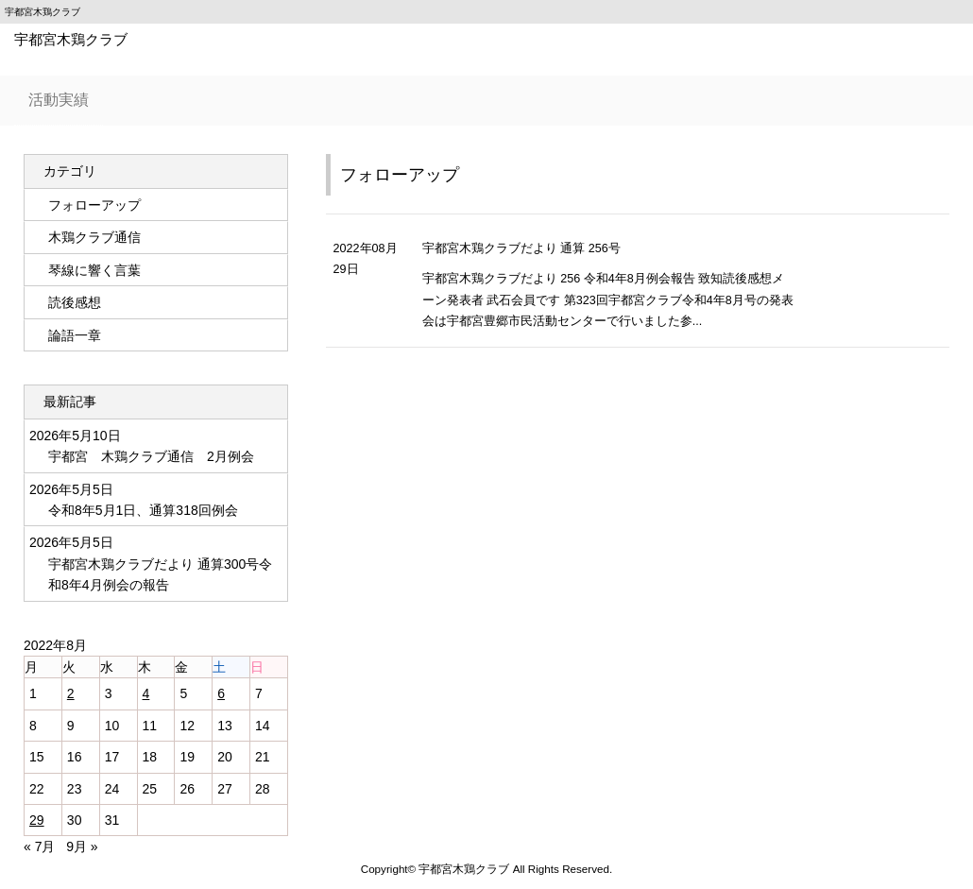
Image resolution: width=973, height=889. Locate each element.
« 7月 (39, 846)
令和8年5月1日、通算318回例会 (145, 510)
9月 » (81, 846)
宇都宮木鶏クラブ (71, 39)
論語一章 (74, 335)
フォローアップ (399, 174)
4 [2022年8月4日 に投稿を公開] (146, 693)
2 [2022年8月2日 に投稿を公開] (71, 693)
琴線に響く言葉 (94, 270)
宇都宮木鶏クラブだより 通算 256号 (521, 248)
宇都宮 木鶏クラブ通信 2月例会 (151, 456)
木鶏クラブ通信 (94, 237)
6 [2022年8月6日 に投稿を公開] (221, 693)
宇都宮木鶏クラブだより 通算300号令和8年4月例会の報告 (160, 574)
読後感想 (74, 302)
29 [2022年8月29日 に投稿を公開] (36, 820)
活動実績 (58, 100)
